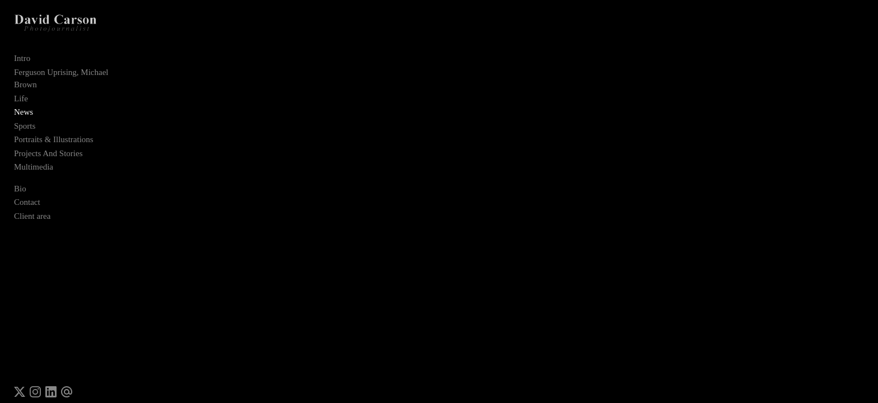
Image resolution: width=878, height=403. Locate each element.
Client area (32, 207)
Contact (27, 193)
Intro (22, 62)
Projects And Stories (48, 144)
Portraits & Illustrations (54, 130)
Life (21, 89)
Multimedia (33, 158)
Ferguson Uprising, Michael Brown (73, 76)
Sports (24, 117)
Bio (20, 179)
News (23, 103)
